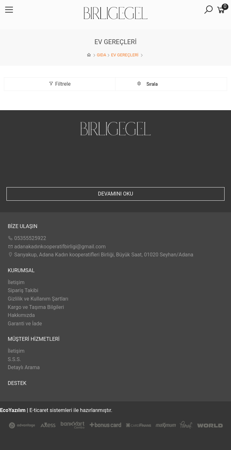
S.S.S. (14, 359)
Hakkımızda (21, 315)
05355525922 (27, 238)
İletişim (16, 282)
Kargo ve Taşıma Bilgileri (36, 307)
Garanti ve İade (25, 324)
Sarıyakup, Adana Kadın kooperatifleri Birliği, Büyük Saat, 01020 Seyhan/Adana (100, 255)
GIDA (101, 55)
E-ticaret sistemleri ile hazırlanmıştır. (115, 422)
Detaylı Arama (24, 367)
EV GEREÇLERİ (125, 55)
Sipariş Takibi (23, 290)
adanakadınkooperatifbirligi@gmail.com (56, 247)
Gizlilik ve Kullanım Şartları (38, 299)
